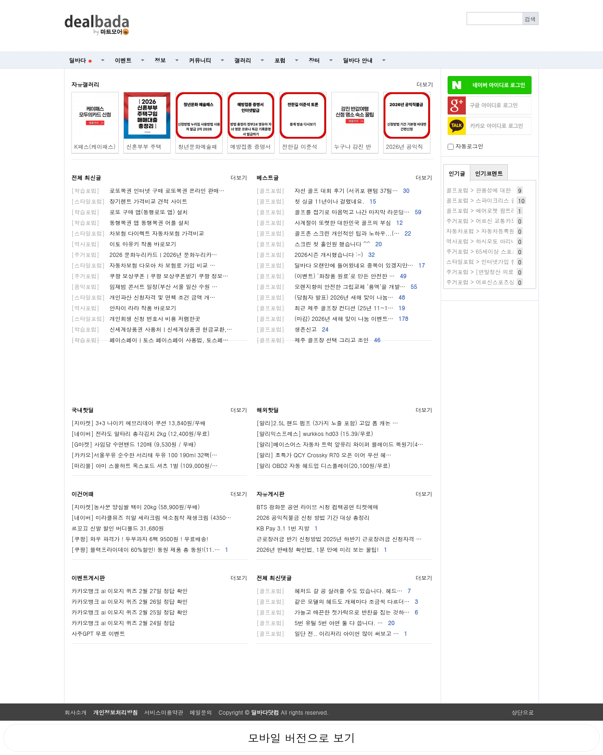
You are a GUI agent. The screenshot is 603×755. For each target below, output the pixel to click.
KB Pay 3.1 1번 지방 (287, 528)
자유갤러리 (85, 84)
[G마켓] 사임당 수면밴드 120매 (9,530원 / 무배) (133, 444)
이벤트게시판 (88, 578)
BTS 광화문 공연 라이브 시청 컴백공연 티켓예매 (317, 507)
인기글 (457, 173)
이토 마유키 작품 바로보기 (123, 244)
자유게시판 (270, 494)
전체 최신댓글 (274, 578)
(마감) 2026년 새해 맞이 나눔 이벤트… (332, 318)
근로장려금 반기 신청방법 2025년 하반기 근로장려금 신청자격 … (339, 539)
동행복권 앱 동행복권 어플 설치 (130, 222)
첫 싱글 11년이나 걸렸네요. (316, 201)
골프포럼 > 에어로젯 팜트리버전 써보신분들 (502, 210)
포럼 (280, 60)
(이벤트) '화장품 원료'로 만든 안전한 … (331, 276)
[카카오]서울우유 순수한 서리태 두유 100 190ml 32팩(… (144, 455)
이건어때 (82, 494)
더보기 (425, 84)
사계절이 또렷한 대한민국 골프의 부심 (330, 222)
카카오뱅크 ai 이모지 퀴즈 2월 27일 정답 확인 (129, 591)
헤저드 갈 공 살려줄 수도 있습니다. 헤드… (334, 591)
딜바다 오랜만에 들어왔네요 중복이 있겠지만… (341, 265)
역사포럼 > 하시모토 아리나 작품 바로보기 (500, 241)
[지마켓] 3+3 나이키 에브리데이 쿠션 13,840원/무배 (138, 423)
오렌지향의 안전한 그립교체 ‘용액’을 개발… (337, 286)
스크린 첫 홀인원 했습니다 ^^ (319, 244)
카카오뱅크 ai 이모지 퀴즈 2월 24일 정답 (123, 623)
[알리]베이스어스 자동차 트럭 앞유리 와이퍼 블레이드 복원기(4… (340, 444)
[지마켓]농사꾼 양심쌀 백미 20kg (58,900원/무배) (135, 507)
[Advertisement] (339, 26)
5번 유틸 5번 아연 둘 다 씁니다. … (326, 623)
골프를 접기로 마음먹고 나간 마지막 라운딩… (339, 212)
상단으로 (523, 712)
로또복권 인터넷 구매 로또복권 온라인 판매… (148, 190)
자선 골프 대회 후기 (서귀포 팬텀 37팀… (333, 190)
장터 (314, 60)
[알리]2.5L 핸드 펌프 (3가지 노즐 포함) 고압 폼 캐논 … (327, 423)
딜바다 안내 (358, 60)
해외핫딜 (268, 410)
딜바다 (80, 60)
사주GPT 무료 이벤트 (98, 633)
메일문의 (201, 712)
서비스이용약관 (163, 712)
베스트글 (268, 177)
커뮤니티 (200, 60)
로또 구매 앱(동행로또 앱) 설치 (129, 212)
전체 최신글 (86, 177)
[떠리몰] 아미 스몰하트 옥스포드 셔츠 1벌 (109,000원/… (144, 465)
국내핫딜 (82, 410)
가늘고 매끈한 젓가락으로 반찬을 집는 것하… (337, 612)
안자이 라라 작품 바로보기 (123, 308)
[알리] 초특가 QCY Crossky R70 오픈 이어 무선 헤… (324, 455)
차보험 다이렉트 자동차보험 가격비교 (137, 233)
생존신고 (292, 329)
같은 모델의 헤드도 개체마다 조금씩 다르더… (337, 601)
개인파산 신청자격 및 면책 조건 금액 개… (143, 297)
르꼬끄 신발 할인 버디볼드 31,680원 (117, 528)
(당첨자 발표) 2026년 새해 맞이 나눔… (331, 297)
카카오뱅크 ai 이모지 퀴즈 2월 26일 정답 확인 (129, 601)
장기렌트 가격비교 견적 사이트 (129, 201)
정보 (160, 60)
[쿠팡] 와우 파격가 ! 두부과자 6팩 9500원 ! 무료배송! (139, 539)
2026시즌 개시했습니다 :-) (316, 254)
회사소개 (75, 712)
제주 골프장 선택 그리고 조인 (318, 340)
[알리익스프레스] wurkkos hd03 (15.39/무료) (315, 433)
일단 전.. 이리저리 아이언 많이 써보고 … (332, 633)
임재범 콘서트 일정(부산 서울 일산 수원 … (144, 286)
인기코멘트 (489, 173)
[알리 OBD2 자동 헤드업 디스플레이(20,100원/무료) (323, 465)
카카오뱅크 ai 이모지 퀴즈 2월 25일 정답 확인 (129, 612)
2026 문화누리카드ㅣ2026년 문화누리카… (144, 254)
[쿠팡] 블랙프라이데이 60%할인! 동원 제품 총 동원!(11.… (149, 549)
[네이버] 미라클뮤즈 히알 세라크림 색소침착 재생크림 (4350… (151, 517)
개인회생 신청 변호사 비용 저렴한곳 (135, 318)
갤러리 (243, 60)
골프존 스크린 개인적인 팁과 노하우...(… (334, 233)
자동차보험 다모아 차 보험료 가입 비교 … (143, 265)
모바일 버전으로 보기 (301, 738)
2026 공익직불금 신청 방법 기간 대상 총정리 (313, 517)
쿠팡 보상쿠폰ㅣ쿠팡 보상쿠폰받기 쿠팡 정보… (149, 276)
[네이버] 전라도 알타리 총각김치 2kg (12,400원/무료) (140, 433)
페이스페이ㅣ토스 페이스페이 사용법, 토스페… (150, 340)
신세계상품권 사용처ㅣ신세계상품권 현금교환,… (151, 329)
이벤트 (123, 60)
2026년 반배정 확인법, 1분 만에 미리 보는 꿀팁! (322, 549)
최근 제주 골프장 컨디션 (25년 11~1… (331, 308)
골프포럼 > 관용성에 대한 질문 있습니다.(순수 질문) (512, 190)
